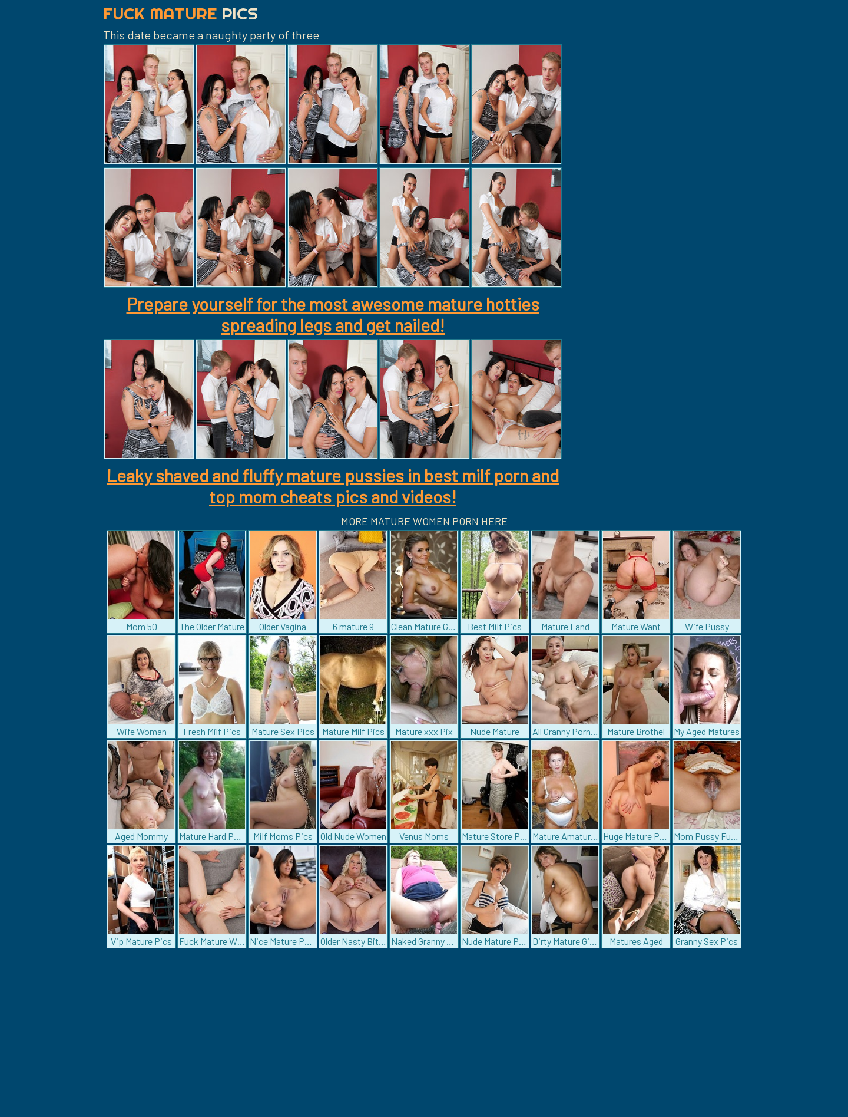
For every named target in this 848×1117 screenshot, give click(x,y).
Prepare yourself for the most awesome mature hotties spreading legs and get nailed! (333, 314)
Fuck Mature (180, 13)
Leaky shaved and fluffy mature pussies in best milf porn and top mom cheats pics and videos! (333, 485)
